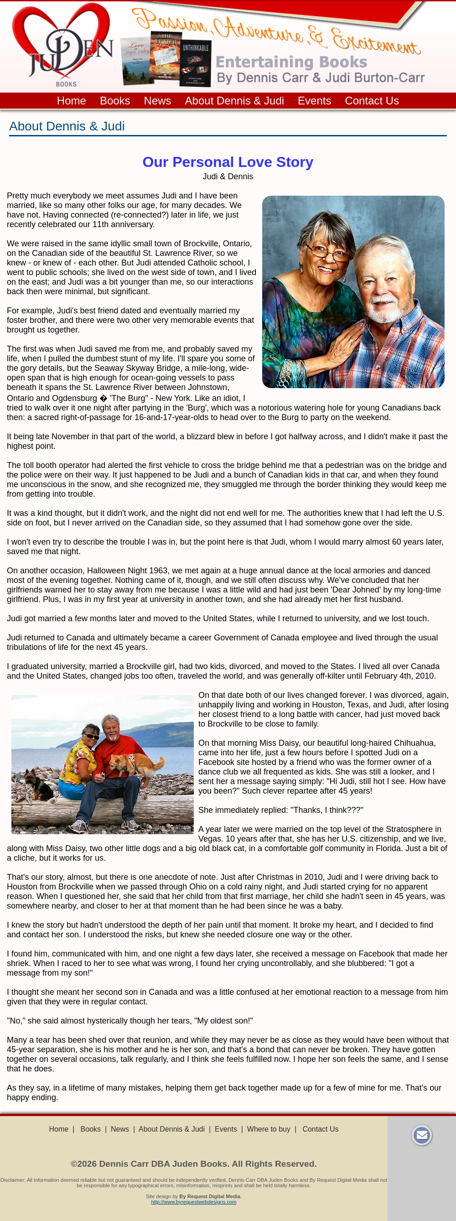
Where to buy (268, 1129)
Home (71, 100)
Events (314, 100)
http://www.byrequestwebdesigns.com (193, 1202)
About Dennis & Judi (234, 100)
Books (115, 100)
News (157, 100)
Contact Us (372, 100)
